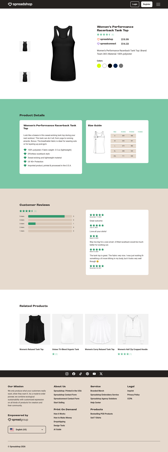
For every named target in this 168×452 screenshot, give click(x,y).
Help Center (95, 402)
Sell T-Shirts (95, 418)
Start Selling (59, 402)
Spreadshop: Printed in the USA (68, 391)
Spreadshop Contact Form (65, 395)
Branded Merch (97, 391)
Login (134, 4)
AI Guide (57, 429)
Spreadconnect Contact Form (66, 398)
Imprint (130, 391)
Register (146, 4)
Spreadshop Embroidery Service (104, 395)
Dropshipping (59, 421)
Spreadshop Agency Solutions (103, 398)
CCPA (129, 398)
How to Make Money (63, 418)
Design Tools (59, 425)
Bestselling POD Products (101, 414)
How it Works (59, 414)
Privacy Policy (133, 395)
